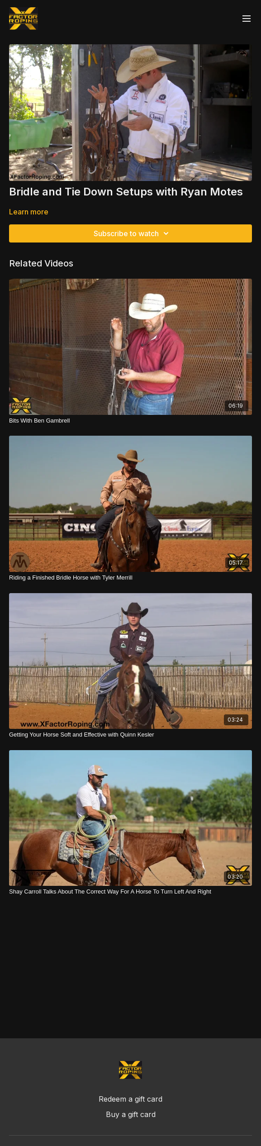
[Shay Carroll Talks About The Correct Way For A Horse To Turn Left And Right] (130, 891)
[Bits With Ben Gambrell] (130, 420)
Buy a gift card (131, 1114)
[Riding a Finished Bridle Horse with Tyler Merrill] (130, 577)
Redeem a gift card (130, 1098)
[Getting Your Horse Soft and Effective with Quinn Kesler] (130, 734)
